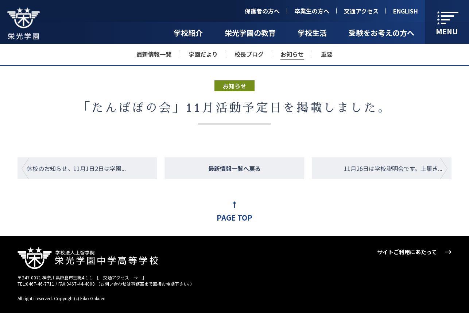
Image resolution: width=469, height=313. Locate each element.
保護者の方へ (262, 11)
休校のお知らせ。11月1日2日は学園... (76, 168)
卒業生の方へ (311, 11)
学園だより (203, 54)
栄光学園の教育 (250, 32)
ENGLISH (405, 11)
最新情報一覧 (153, 54)
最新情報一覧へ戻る (234, 168)
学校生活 (312, 32)
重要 (327, 54)
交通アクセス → (120, 277)
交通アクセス (361, 11)
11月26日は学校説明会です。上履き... (393, 168)
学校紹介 (188, 32)
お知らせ (292, 54)
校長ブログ (249, 54)
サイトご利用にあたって (407, 252)
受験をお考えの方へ (381, 32)
